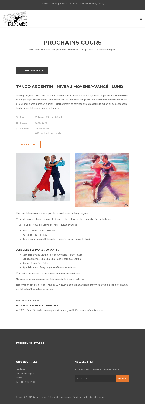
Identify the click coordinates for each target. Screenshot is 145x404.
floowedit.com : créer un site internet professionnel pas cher (77, 397)
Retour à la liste (32, 70)
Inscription (28, 144)
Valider (122, 378)
